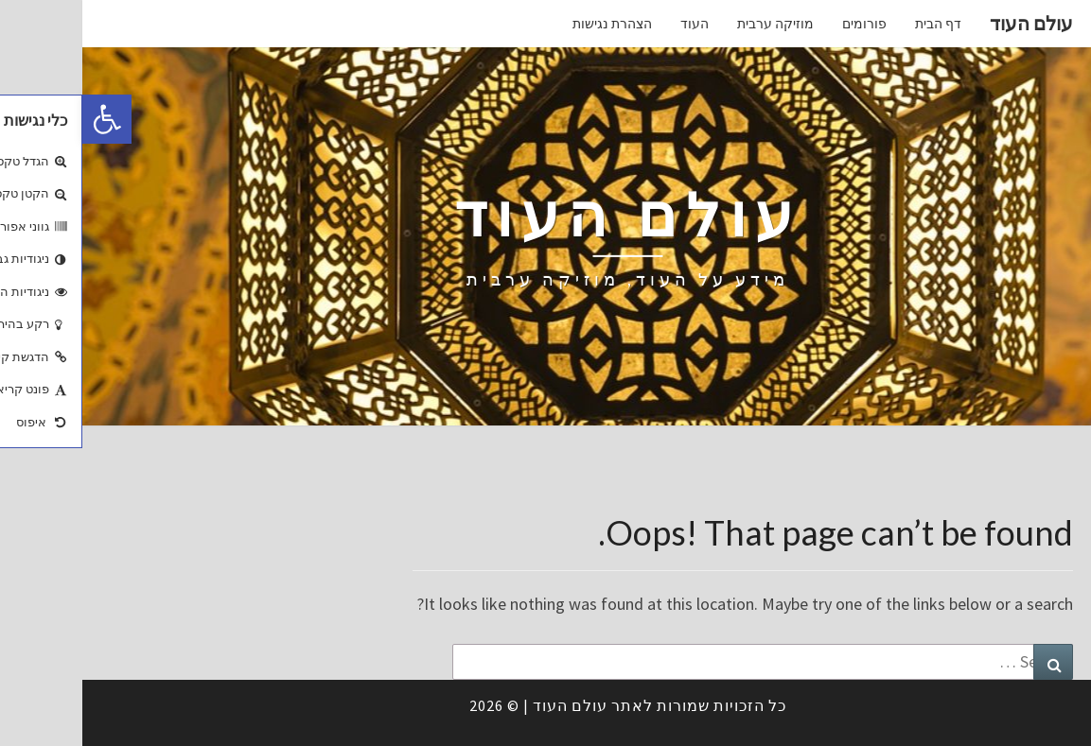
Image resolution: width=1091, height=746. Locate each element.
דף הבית (856, 23)
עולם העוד (949, 23)
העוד (612, 23)
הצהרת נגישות (530, 23)
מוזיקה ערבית (693, 23)
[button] (24, 119)
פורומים (782, 23)
